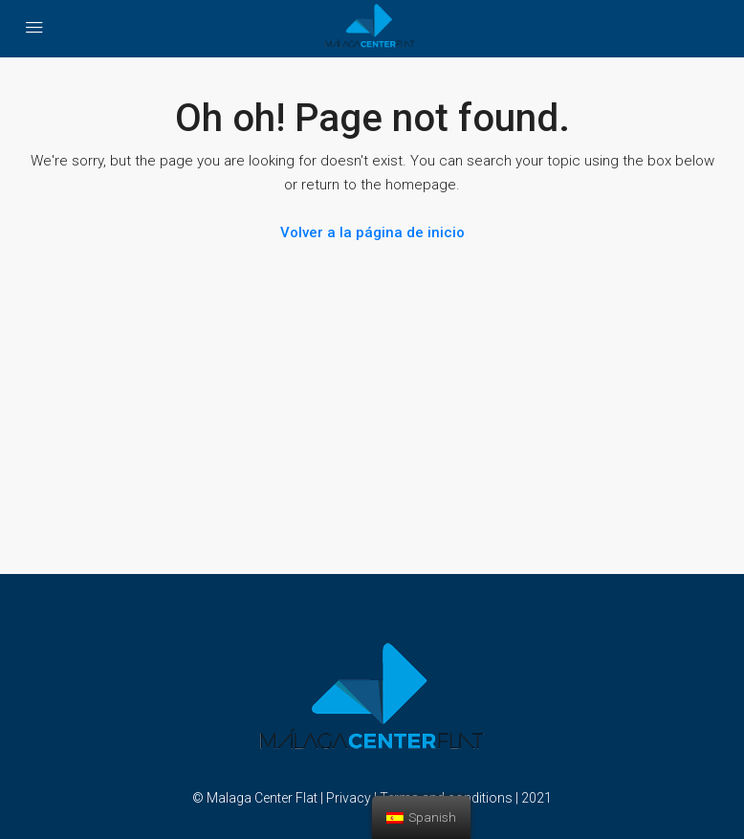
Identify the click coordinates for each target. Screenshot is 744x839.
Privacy (348, 798)
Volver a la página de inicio (372, 232)
